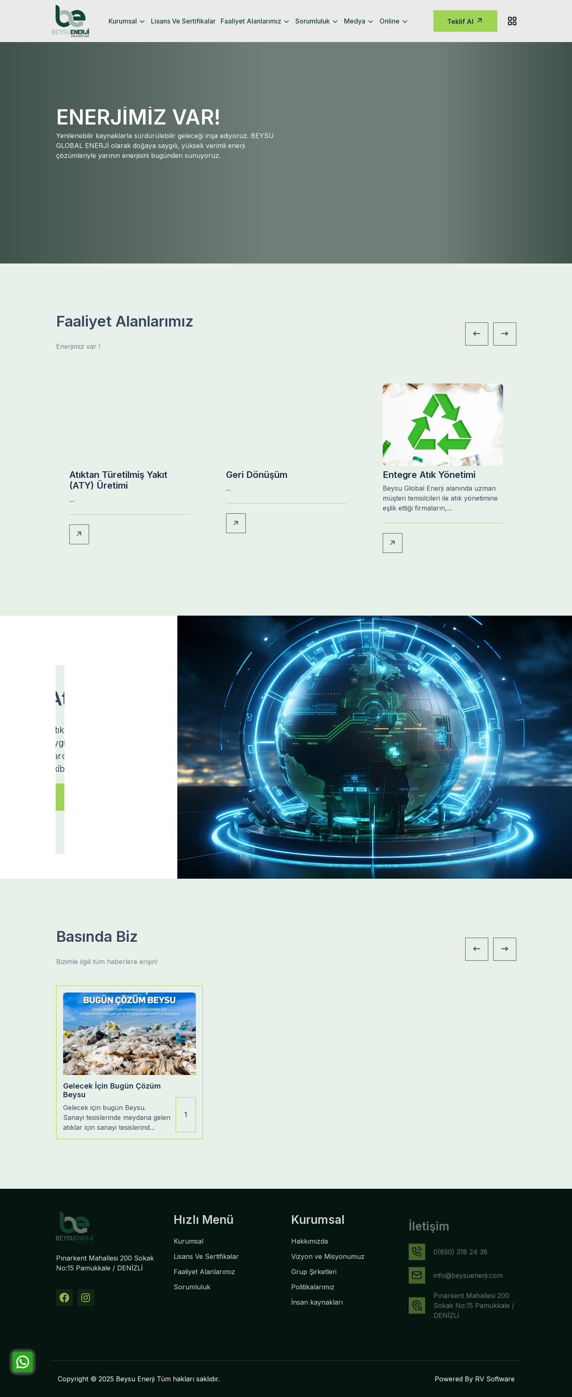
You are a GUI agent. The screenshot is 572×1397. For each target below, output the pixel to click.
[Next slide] (504, 334)
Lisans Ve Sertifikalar (183, 21)
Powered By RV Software (475, 1379)
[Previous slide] (476, 334)
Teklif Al (465, 21)
